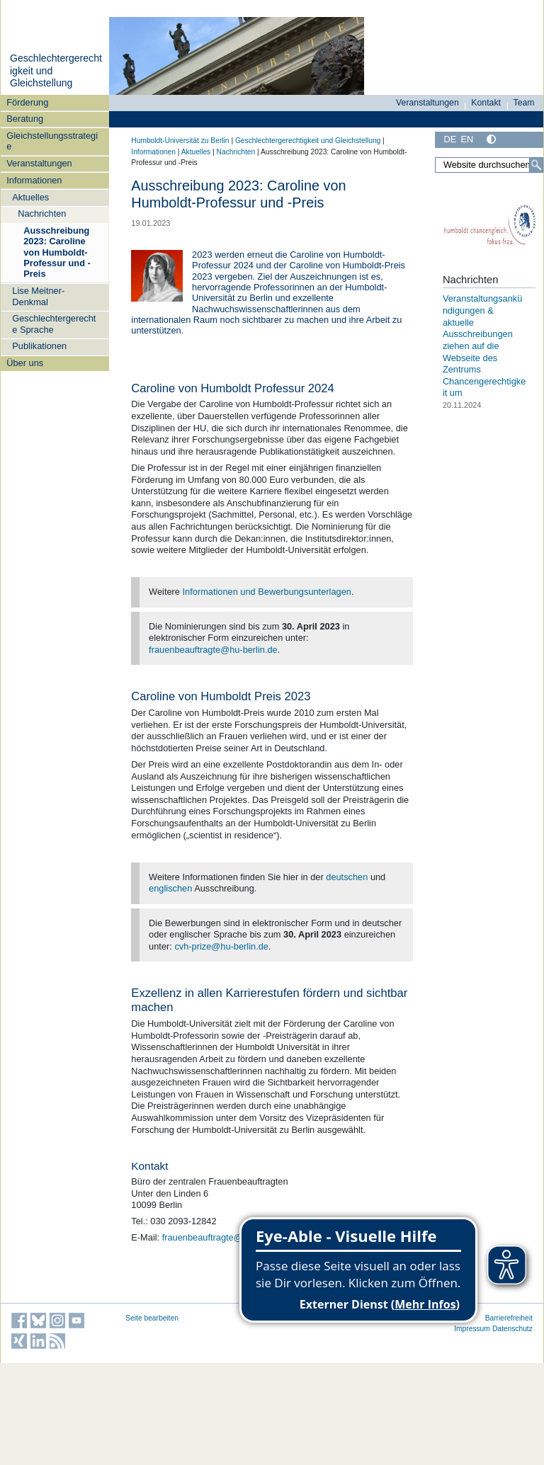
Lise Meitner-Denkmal (38, 296)
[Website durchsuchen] (489, 165)
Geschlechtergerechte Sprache (54, 323)
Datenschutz (512, 1329)
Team (524, 103)
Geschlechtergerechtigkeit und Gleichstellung (307, 140)
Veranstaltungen (39, 163)
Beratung (24, 118)
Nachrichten (42, 213)
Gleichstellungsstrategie (52, 141)
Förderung (27, 102)
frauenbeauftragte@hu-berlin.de (213, 649)
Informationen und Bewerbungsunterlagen (267, 591)
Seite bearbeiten (151, 1318)
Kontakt (486, 103)
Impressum (472, 1329)
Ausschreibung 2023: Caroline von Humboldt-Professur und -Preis (57, 252)
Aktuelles (30, 197)
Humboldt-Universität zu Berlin (180, 140)
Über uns (24, 363)
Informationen (34, 180)
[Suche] (536, 165)
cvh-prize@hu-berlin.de (221, 946)
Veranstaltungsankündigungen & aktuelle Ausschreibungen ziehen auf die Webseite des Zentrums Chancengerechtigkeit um (484, 345)
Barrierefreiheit (509, 1318)
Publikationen (39, 346)
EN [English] (466, 139)
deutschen (347, 877)
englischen (170, 888)
